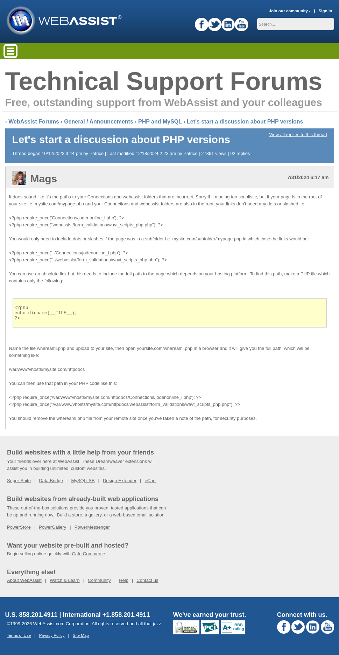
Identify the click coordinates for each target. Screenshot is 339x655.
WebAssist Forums (33, 122)
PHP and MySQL (160, 122)
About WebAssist (24, 583)
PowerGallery (52, 530)
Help (123, 583)
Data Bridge (51, 483)
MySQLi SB (82, 483)
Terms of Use (19, 638)
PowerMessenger (92, 530)
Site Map (81, 638)
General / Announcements (98, 122)
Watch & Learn (65, 583)
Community (99, 583)
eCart (150, 483)
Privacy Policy (52, 638)
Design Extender (119, 483)
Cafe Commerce (88, 556)
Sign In (325, 10)
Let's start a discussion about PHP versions (245, 122)
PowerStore (19, 530)
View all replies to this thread (298, 134)
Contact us (147, 583)
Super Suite (19, 483)
